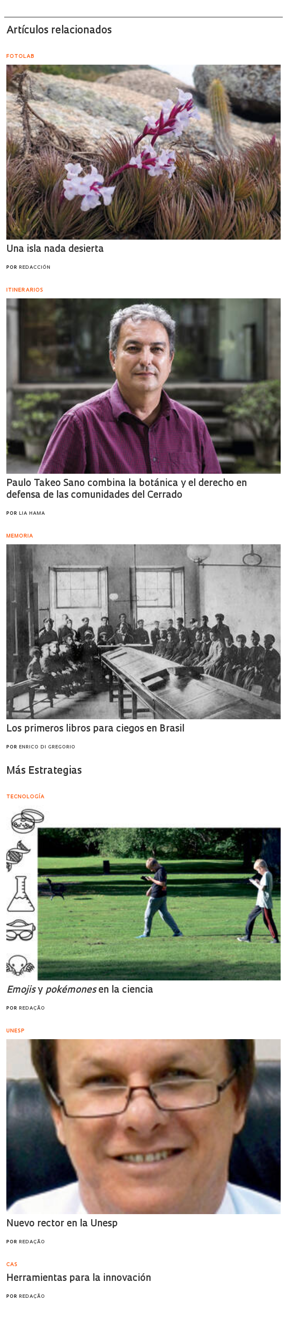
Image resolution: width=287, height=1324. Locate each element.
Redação (32, 1008)
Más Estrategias (44, 771)
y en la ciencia (79, 990)
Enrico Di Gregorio (47, 747)
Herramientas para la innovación (78, 1278)
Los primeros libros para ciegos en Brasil (95, 729)
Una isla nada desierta (55, 249)
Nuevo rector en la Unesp (62, 1224)
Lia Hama (32, 513)
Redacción (35, 267)
